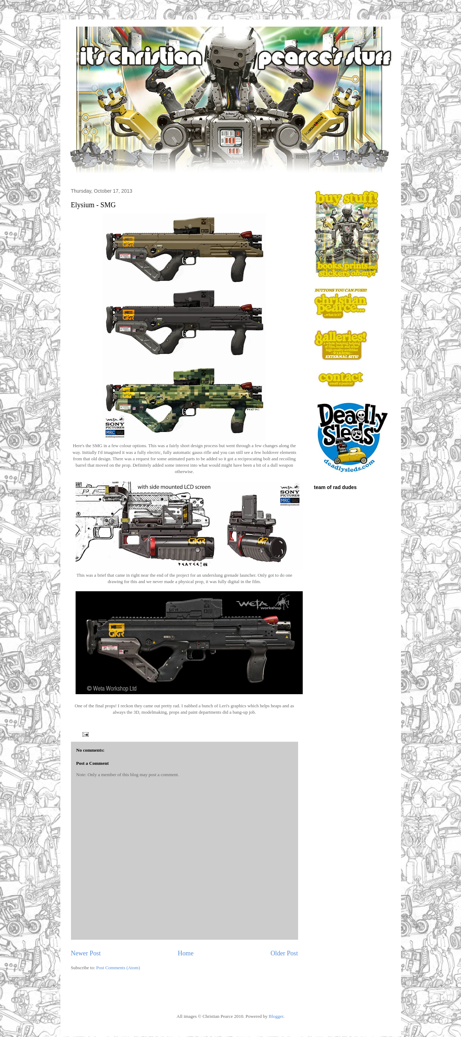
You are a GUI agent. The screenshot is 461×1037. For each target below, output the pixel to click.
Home (185, 953)
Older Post (284, 953)
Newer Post (86, 953)
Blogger (276, 1016)
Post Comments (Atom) (118, 967)
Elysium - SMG (93, 205)
